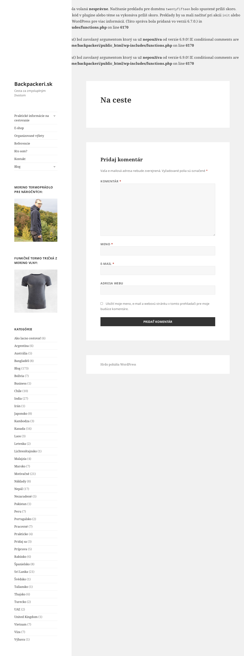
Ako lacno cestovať (27, 338)
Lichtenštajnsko (25, 451)
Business (20, 383)
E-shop (19, 128)
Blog (17, 167)
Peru (17, 511)
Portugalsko (22, 519)
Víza (17, 632)
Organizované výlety (29, 136)
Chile (18, 391)
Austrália (20, 353)
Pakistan (20, 504)
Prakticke (21, 534)
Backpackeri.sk (33, 83)
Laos (17, 436)
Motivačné (21, 474)
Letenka (20, 444)
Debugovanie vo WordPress (66, 21)
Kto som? (20, 151)
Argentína (21, 346)
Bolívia (19, 376)
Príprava (20, 549)
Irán (17, 406)
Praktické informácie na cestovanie (31, 118)
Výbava (19, 639)
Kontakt (20, 159)
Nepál (18, 489)
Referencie (22, 143)
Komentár (110, 181)
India (18, 398)
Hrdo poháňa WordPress (118, 364)
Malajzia (20, 459)
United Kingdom (26, 617)
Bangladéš (21, 361)
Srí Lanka (21, 572)
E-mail (107, 264)
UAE (17, 609)
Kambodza (22, 421)
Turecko (20, 602)
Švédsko (20, 579)
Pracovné (21, 526)
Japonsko (20, 413)
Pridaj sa (20, 541)
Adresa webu (111, 283)
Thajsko (19, 594)
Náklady (20, 481)
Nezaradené (23, 496)
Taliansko (21, 587)
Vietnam (20, 624)
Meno (106, 244)
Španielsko (22, 564)
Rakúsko (20, 557)
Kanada (19, 429)
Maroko (19, 466)
